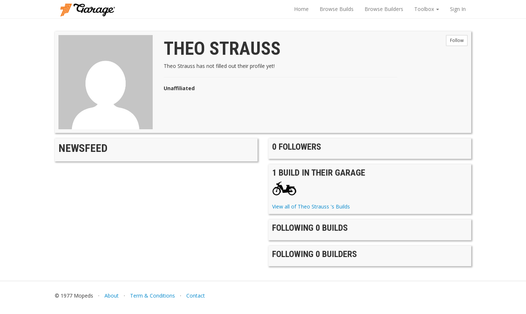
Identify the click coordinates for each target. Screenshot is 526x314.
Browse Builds (337, 8)
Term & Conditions (152, 295)
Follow (457, 40)
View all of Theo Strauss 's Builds (311, 206)
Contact (195, 295)
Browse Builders (384, 8)
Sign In (458, 8)
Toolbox (426, 8)
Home (301, 8)
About (111, 295)
